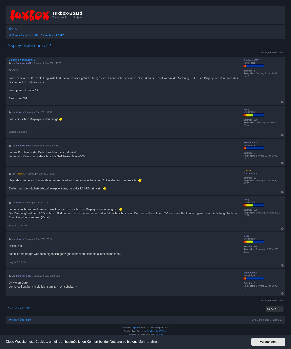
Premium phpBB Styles (157, 331)
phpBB (135, 328)
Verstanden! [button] (268, 341)
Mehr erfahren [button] (148, 341)
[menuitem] (13, 29)
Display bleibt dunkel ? (28, 45)
